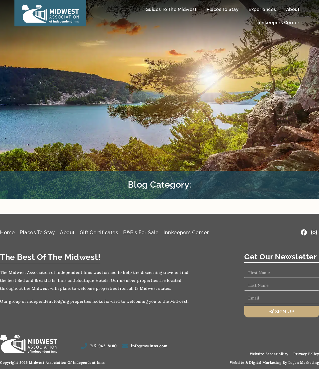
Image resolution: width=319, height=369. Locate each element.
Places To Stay (223, 9)
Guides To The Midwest (171, 9)
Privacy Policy (306, 354)
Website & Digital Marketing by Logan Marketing (274, 362)
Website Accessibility (269, 354)
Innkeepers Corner (278, 22)
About (293, 9)
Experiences (262, 9)
